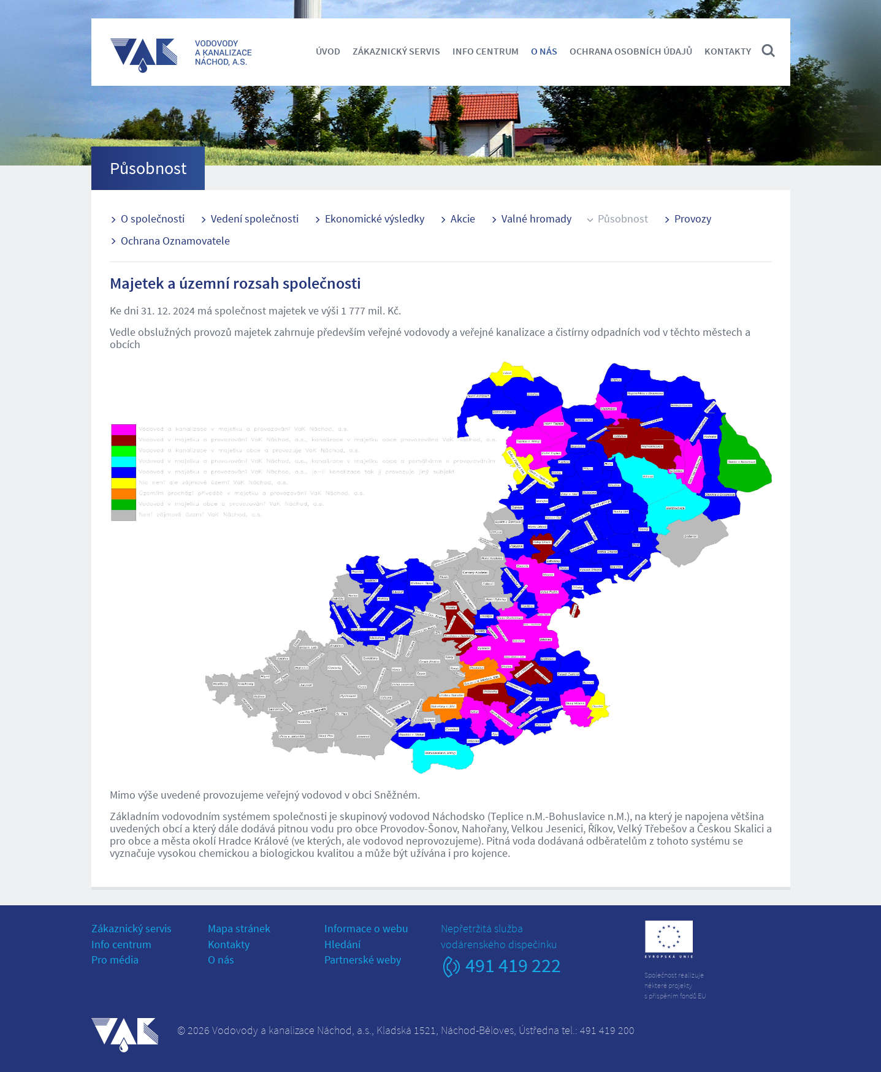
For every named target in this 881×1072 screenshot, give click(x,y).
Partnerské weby (362, 959)
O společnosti (153, 218)
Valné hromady (536, 218)
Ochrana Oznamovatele (175, 241)
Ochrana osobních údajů (631, 51)
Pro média (115, 959)
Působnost (623, 218)
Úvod (328, 51)
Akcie (463, 218)
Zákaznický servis (396, 51)
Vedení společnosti (255, 218)
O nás (544, 51)
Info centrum (485, 51)
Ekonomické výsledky (374, 218)
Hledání (342, 944)
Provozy (692, 218)
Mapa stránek (239, 928)
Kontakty (727, 51)
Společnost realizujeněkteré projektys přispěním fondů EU (675, 985)
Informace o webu (366, 928)
